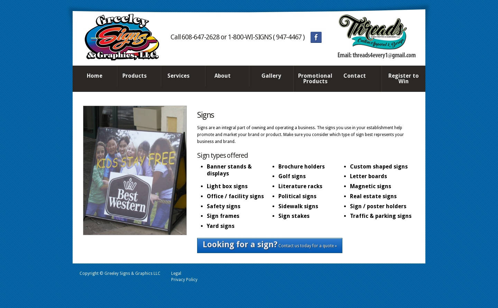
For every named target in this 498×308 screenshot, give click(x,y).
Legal (176, 273)
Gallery (271, 76)
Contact (357, 76)
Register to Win (403, 79)
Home (94, 76)
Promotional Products (315, 79)
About (225, 76)
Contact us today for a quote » (270, 244)
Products (137, 76)
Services (181, 76)
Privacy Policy (184, 279)
